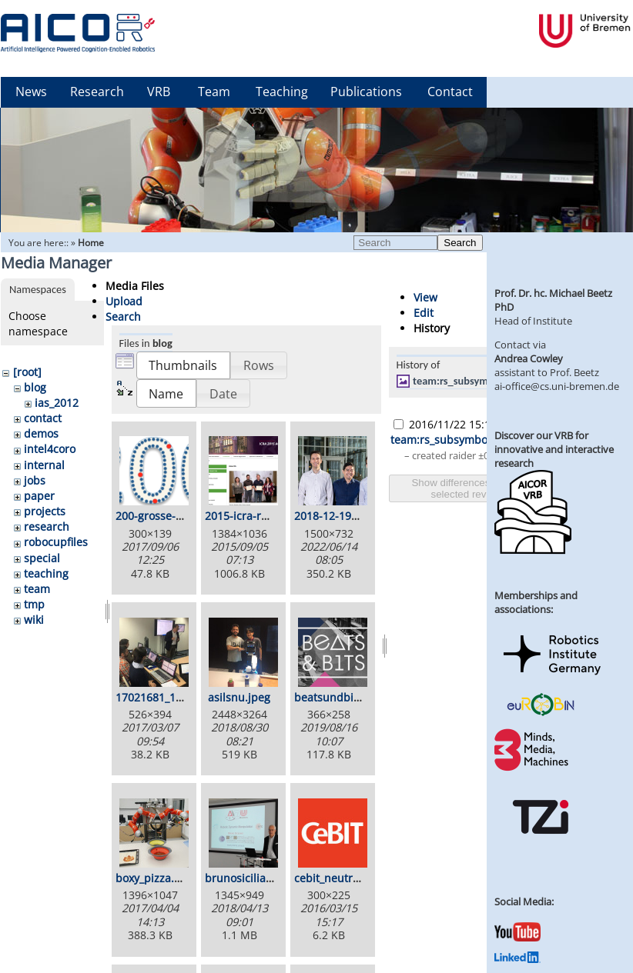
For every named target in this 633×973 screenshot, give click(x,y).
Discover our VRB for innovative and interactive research (554, 449)
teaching (46, 573)
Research (97, 91)
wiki (34, 619)
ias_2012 (57, 402)
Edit (424, 312)
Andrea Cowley (528, 358)
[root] (27, 372)
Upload (124, 301)
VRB (158, 91)
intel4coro (49, 449)
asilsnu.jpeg (239, 697)
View (425, 297)
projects (44, 511)
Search (460, 242)
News (31, 91)
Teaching (282, 91)
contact (43, 418)
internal (44, 465)
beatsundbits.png (340, 697)
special (42, 558)
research (46, 526)
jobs (34, 480)
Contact (450, 91)
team (37, 588)
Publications (366, 91)
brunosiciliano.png (253, 878)
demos (41, 433)
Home (91, 242)
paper (39, 495)
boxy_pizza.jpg (153, 878)
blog (35, 387)
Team (214, 91)
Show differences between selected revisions (471, 488)
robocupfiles (56, 542)
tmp (34, 604)
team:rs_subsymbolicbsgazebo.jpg (491, 381)
